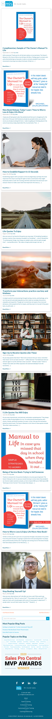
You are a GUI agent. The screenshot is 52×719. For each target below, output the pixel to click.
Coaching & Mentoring (26, 711)
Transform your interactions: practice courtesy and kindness (25, 292)
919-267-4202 (26, 692)
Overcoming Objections (44, 645)
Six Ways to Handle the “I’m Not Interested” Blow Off (17, 627)
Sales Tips (33, 647)
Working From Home (43, 648)
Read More (6, 66)
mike (17, 52)
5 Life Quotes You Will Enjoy (15, 412)
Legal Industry (35, 643)
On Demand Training (26, 705)
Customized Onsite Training (26, 708)
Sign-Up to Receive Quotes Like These (20, 353)
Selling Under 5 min (9, 648)
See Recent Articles (8, 612)
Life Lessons (41, 643)
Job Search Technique (12, 643)
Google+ (35, 682)
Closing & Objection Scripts (9, 639)
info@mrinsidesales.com (27, 694)
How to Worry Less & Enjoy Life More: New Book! (25, 532)
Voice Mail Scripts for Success (11, 632)
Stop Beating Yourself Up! (14, 591)
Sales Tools (38, 647)
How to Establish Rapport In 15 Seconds (20, 172)
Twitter (23, 682)
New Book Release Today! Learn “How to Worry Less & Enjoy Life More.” (24, 111)
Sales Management (26, 647)
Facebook (17, 682)
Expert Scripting (26, 701)
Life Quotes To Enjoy (12, 231)
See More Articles (44, 612)
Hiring (37, 641)
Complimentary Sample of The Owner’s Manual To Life (25, 49)
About (26, 698)
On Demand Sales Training (20, 645)
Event (7, 641)
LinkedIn (29, 682)
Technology (16, 648)
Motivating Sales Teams (8, 645)
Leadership (28, 643)
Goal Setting (25, 641)
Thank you (23, 648)
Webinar (35, 648)
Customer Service (29, 639)
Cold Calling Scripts (20, 639)
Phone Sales (6, 647)
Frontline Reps (13, 641)
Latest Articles (22, 643)
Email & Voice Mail (38, 639)
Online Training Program (32, 645)
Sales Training (45, 647)
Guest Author (32, 641)
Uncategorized (29, 648)
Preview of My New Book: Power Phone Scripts (15, 629)
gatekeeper (19, 641)
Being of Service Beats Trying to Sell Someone (23, 472)
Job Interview (43, 641)
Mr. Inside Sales (20, 4)
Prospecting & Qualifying (15, 647)
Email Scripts (45, 639)
